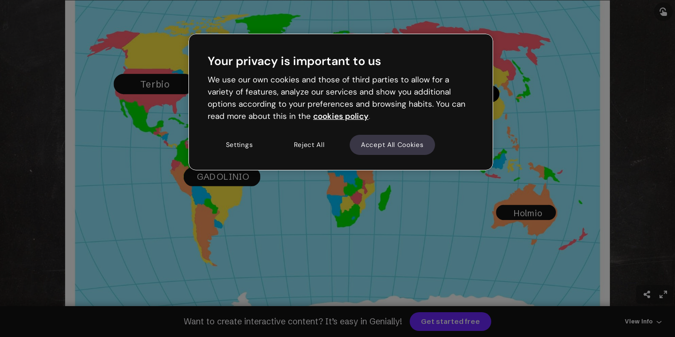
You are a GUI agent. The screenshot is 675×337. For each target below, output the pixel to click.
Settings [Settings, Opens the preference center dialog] (239, 144)
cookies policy (340, 116)
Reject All (309, 144)
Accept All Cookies (392, 144)
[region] (340, 102)
